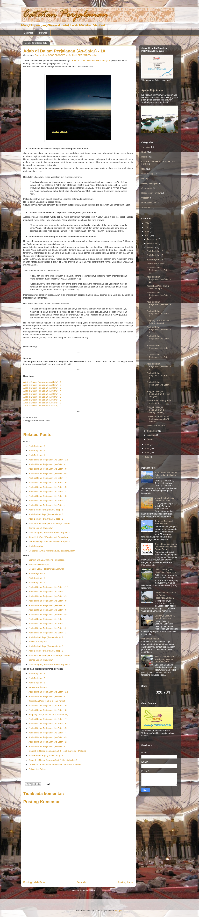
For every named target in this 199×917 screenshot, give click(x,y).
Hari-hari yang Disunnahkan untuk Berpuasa (49, 541)
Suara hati (146, 207)
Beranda (43, 33)
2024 (147, 223)
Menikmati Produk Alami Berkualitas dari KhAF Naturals (55, 764)
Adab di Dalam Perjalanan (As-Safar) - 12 (48, 459)
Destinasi (28, 33)
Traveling (92, 55)
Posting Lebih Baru (34, 882)
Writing (144, 178)
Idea (143, 169)
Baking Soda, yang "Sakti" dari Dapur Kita (165, 570)
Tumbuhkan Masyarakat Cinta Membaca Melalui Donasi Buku (166, 546)
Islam (44, 55)
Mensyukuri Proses (38, 687)
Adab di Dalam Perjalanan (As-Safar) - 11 (48, 464)
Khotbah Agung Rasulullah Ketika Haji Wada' (50, 532)
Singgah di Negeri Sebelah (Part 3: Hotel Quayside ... (158, 394)
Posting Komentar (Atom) (84, 890)
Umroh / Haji (147, 173)
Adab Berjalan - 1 (37, 455)
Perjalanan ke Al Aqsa (39, 564)
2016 (147, 444)
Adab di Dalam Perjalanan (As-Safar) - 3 (42, 388)
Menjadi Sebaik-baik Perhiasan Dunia (46, 569)
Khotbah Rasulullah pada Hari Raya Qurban (49, 523)
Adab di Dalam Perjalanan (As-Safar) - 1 (42, 382)
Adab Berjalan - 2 (37, 450)
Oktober (151, 247)
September (152, 431)
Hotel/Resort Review (151, 193)
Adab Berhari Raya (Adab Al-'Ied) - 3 (46, 510)
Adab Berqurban (36, 546)
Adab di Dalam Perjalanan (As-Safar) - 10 (159, 295)
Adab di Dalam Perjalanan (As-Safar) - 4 (42, 391)
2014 (147, 452)
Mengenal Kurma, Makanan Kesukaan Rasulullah (52, 551)
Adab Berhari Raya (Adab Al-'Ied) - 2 (46, 514)
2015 (147, 448)
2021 (147, 227)
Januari (151, 439)
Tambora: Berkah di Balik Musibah (164, 522)
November (152, 243)
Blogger (118, 910)
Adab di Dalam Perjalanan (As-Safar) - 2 (42, 385)
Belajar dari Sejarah (38, 641)
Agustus (151, 435)
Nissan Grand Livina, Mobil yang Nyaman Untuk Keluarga (164, 659)
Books (38, 55)
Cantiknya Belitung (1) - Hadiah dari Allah (166, 617)
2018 (147, 231)
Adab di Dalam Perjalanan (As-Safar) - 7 (42, 400)
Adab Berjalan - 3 (37, 446)
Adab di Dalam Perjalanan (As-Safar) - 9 (91, 60)
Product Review (148, 202)
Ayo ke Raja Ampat (152, 90)
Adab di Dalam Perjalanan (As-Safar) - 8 (42, 402)
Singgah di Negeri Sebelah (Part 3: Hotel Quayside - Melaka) (57, 751)
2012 (147, 457)
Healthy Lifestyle (149, 183)
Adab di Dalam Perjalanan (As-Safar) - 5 (42, 394)
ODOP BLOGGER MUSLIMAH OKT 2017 (67, 55)
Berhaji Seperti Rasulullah (41, 528)
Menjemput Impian (150, 639)
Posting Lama (125, 882)
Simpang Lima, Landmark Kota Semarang (48, 714)
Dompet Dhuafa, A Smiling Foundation (46, 560)
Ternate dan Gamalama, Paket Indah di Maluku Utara (166, 475)
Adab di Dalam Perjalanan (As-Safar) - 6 (42, 397)
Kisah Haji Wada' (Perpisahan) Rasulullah (48, 537)
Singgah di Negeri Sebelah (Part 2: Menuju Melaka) (53, 760)
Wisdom (145, 198)
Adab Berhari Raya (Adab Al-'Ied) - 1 (46, 519)
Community (146, 188)
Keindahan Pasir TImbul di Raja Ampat (47, 701)
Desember (152, 239)
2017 (147, 235)
